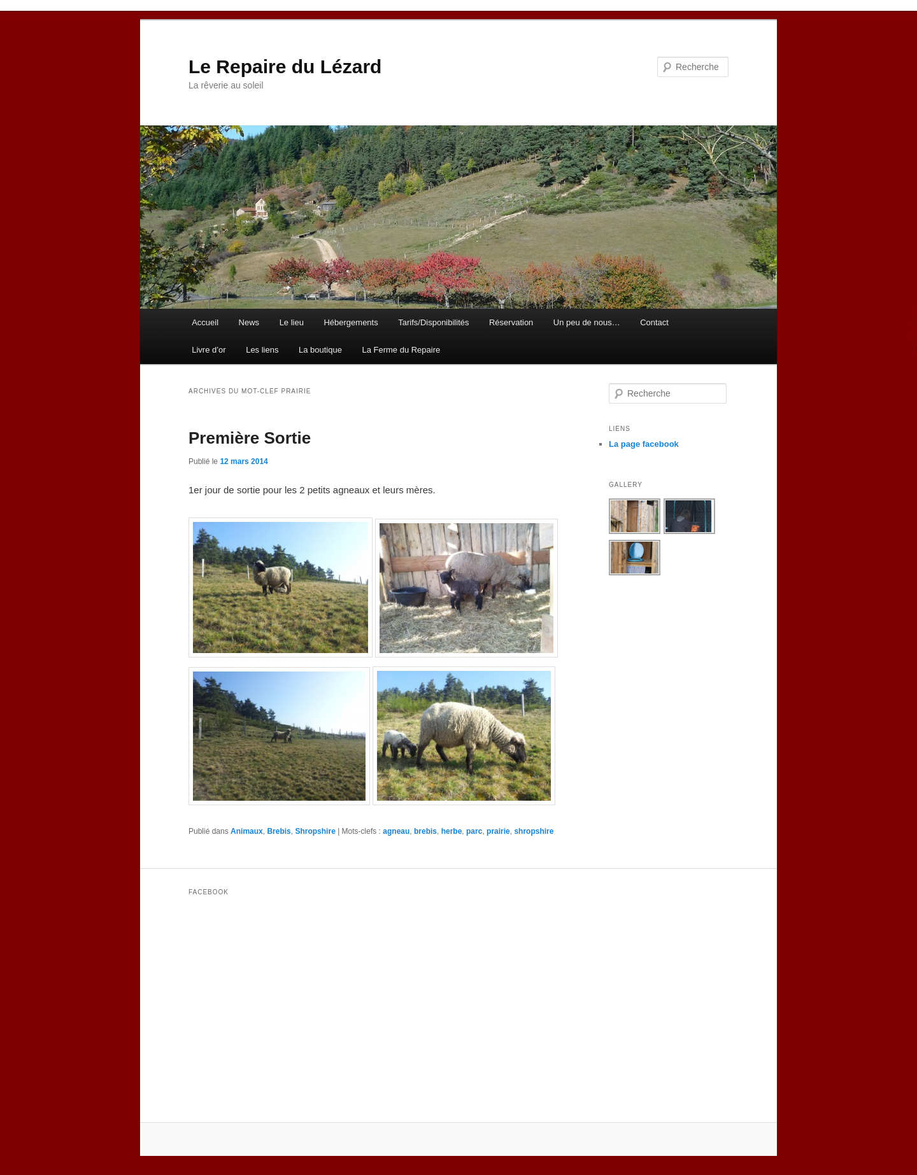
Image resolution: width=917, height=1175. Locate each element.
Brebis (278, 831)
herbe (451, 831)
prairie (498, 831)
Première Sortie (249, 437)
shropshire (533, 831)
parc (474, 831)
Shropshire (315, 831)
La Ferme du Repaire (401, 350)
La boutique (320, 350)
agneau (396, 831)
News (249, 322)
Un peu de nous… (586, 322)
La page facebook (644, 444)
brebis (425, 831)
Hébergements (350, 322)
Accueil (205, 322)
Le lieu (292, 322)
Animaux (247, 831)
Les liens (262, 350)
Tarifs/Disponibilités (433, 322)
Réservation (511, 322)
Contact (654, 322)
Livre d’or (208, 350)
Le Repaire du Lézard (284, 66)
